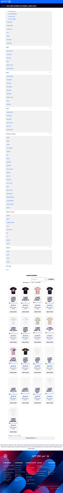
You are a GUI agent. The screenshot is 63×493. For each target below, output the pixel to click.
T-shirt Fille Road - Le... (49, 329)
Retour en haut (31, 438)
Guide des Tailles (30, 483)
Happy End (58, 486)
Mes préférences (41, 475)
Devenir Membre (7, 477)
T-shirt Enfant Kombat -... (49, 390)
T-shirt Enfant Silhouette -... (25, 299)
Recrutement (18, 469)
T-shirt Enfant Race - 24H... (49, 360)
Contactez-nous (30, 467)
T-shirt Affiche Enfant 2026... (13, 299)
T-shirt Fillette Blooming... (13, 359)
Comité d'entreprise (20, 472)
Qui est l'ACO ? (18, 467)
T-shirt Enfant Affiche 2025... (49, 299)
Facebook (51, 465)
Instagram (51, 472)
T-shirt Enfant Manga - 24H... (37, 390)
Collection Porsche (8, 472)
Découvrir (13, 312)
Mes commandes (30, 472)
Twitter (51, 467)
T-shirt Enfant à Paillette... (25, 390)
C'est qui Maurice (52, 486)
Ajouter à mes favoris (13, 303)
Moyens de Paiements (31, 474)
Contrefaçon (40, 473)
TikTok (50, 474)
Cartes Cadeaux (7, 475)
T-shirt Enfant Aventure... (13, 420)
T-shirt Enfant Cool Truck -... (13, 329)
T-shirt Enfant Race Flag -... (13, 390)
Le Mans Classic (32, 6)
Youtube (51, 469)
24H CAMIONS (23, 6)
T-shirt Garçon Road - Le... (37, 329)
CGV (38, 469)
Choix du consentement (55, 488)
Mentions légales (41, 471)
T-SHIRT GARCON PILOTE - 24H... (37, 360)
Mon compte (29, 469)
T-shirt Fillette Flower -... (37, 299)
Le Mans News (18, 465)
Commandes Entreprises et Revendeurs (18, 476)
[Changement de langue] (4, 1)
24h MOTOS (17, 6)
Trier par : (52, 279)
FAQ (27, 465)
